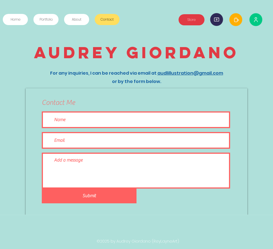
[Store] (191, 19)
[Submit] (89, 196)
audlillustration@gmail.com (190, 73)
